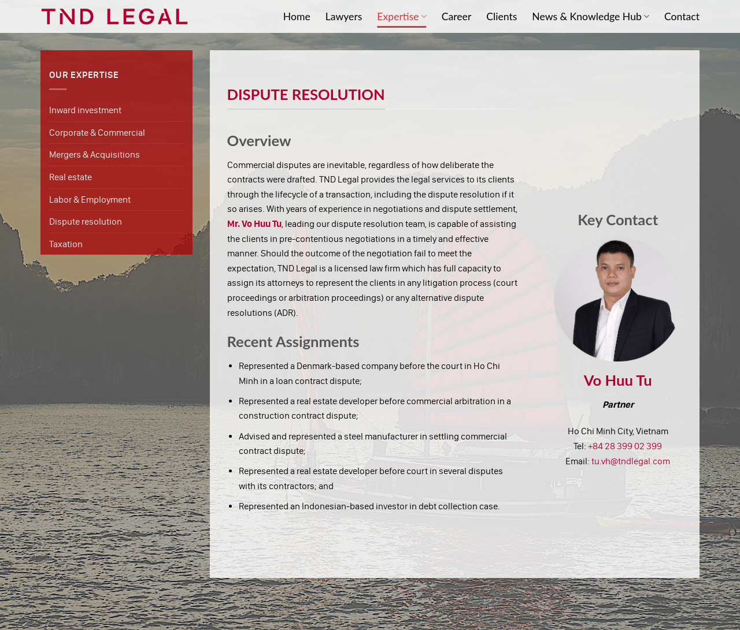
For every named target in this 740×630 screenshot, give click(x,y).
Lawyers (343, 16)
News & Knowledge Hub (590, 16)
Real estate (70, 177)
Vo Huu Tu (618, 380)
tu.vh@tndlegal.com (630, 461)
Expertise (401, 16)
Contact (682, 16)
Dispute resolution (85, 221)
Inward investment (85, 110)
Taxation (66, 243)
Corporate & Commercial (97, 132)
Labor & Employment (90, 199)
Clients (501, 16)
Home (296, 16)
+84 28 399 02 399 (625, 446)
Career (457, 16)
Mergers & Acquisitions (94, 154)
